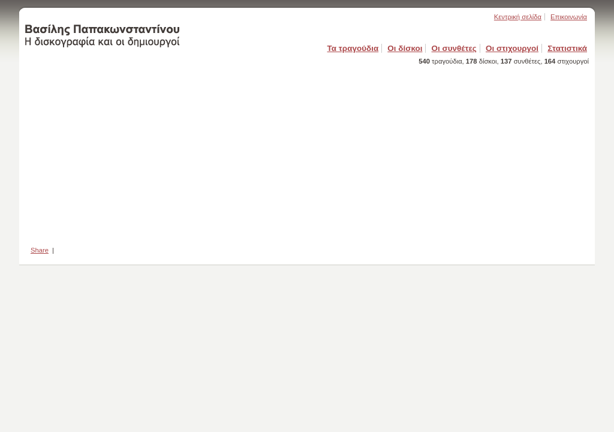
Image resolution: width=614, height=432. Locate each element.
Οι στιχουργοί (512, 48)
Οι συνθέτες (454, 48)
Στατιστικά (567, 48)
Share (40, 250)
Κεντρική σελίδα (517, 16)
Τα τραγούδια (353, 48)
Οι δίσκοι (404, 48)
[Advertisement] (307, 152)
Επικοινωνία (568, 16)
